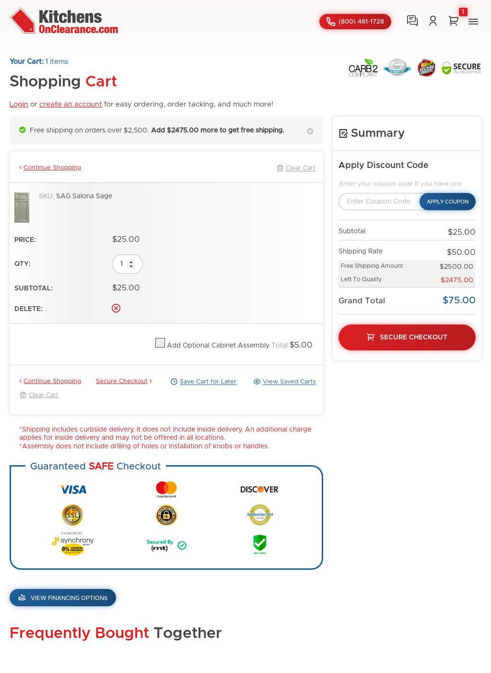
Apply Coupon (447, 201)
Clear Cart (296, 168)
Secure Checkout (124, 381)
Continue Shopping (50, 167)
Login (19, 104)
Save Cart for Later (203, 381)
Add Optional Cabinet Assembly (217, 345)
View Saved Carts (284, 381)
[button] (473, 21)
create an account (70, 104)
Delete (116, 308)
